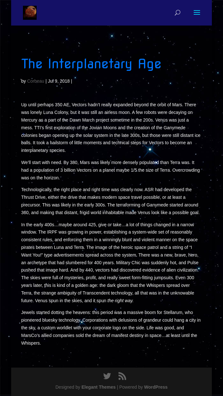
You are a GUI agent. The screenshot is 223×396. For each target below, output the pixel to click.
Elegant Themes (99, 387)
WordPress (156, 387)
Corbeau (35, 81)
